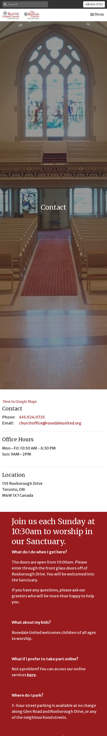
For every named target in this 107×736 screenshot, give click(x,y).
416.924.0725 (94, 4)
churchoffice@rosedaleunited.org (50, 423)
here (31, 674)
